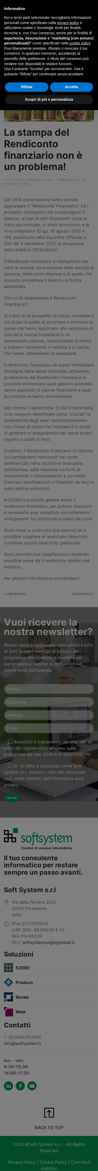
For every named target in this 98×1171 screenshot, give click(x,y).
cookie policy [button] (80, 43)
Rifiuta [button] (26, 87)
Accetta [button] (71, 87)
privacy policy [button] (68, 23)
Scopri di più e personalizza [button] (49, 99)
